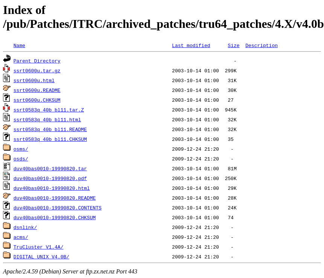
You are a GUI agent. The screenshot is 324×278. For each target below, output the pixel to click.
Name (19, 45)
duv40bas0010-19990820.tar (50, 168)
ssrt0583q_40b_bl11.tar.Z (49, 109)
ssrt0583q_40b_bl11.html (47, 119)
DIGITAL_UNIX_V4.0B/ (41, 256)
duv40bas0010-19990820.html (52, 188)
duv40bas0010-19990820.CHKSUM (55, 217)
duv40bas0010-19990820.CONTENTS (58, 207)
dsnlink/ (25, 227)
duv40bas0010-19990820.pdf (50, 178)
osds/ (21, 158)
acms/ (21, 237)
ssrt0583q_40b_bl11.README (50, 129)
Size (233, 45)
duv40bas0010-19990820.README (55, 197)
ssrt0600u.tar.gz (37, 70)
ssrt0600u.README (37, 90)
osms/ (21, 148)
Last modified (191, 45)
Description (261, 45)
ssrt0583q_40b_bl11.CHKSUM (50, 139)
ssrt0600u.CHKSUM (37, 99)
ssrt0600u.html (34, 80)
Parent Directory (37, 60)
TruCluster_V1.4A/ (39, 246)
